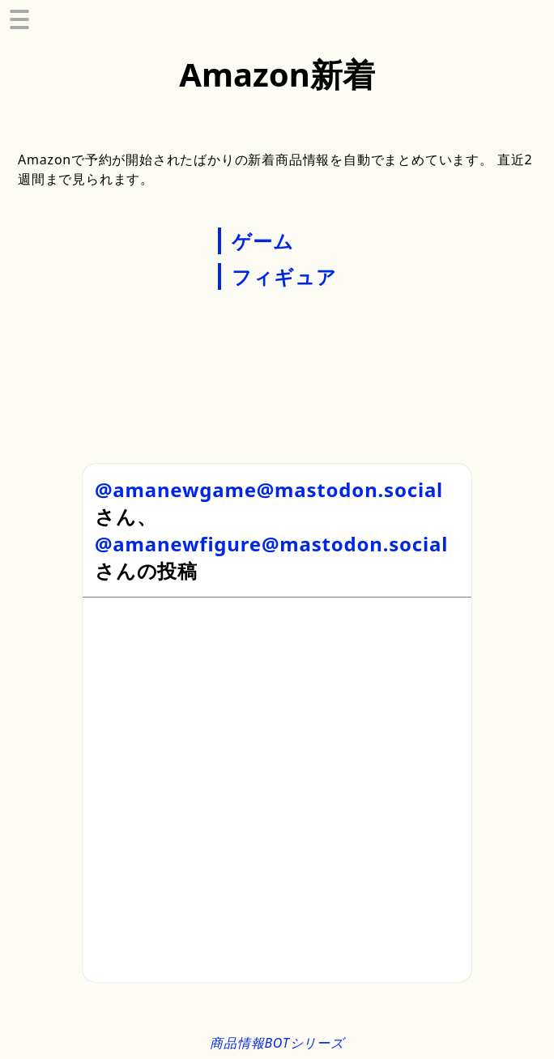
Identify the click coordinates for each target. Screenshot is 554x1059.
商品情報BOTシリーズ (276, 1043)
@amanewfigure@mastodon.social (271, 543)
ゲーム (262, 241)
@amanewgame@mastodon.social (269, 489)
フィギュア (284, 276)
